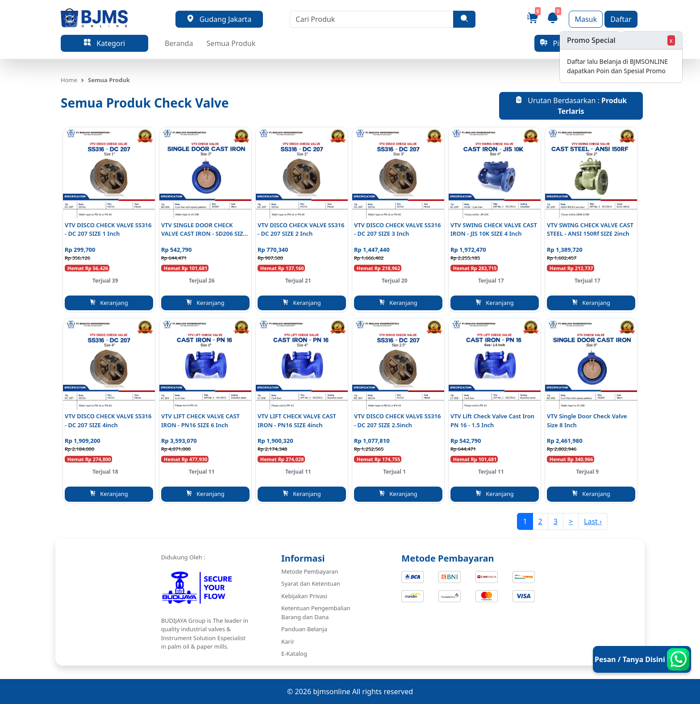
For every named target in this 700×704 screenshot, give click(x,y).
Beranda (179, 43)
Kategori (104, 43)
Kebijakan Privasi (304, 596)
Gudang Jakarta (219, 19)
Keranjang (109, 303)
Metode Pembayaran (309, 571)
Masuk (586, 19)
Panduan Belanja (304, 629)
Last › (593, 521)
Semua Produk (231, 43)
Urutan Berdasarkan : (571, 106)
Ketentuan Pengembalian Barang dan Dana (315, 612)
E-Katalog (294, 654)
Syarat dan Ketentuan (310, 583)
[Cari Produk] (372, 19)
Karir (287, 641)
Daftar (621, 19)
